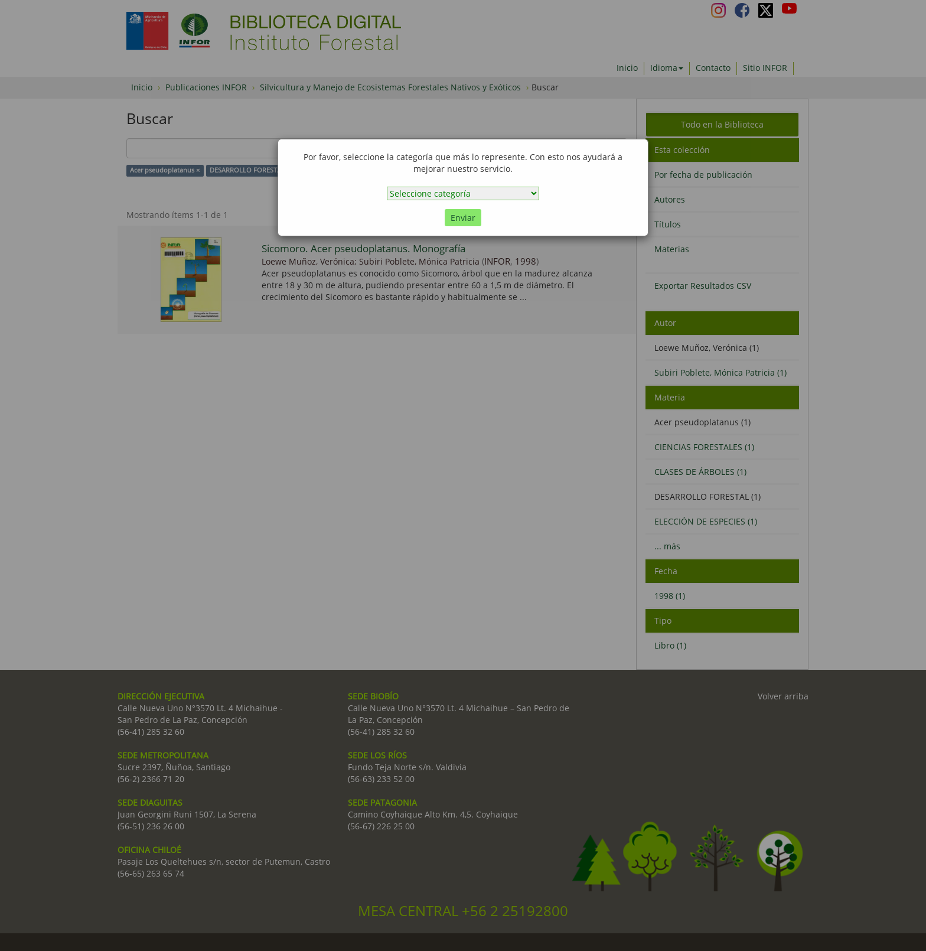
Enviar (463, 217)
